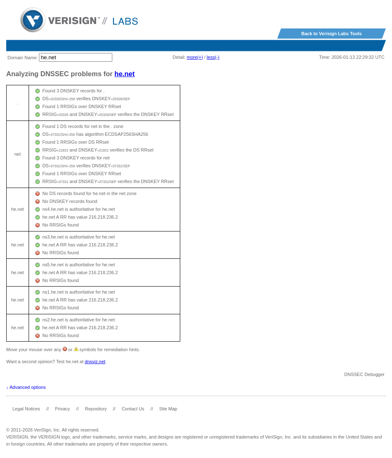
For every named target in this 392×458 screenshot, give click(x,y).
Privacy (62, 408)
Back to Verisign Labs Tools (331, 33)
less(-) (213, 57)
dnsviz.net (95, 361)
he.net (124, 73)
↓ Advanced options (26, 387)
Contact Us (133, 408)
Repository (96, 408)
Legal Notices (26, 408)
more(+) (195, 57)
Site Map (168, 408)
